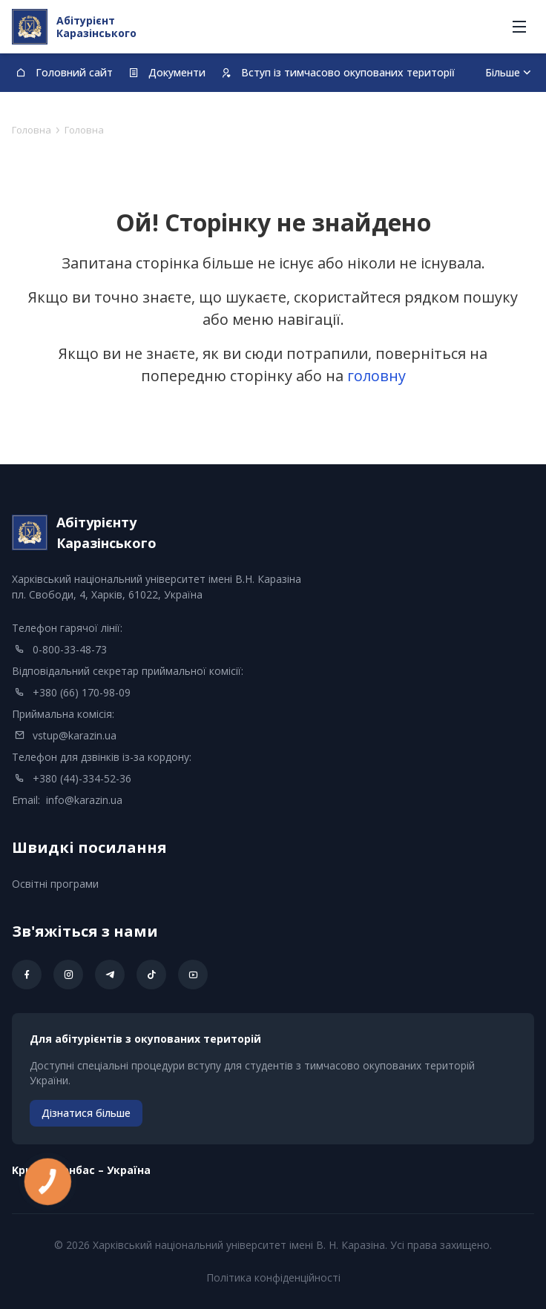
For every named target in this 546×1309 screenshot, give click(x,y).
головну (376, 376)
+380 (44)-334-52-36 (82, 778)
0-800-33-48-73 (70, 649)
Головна (31, 129)
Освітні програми (55, 884)
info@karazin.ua (84, 800)
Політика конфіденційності (273, 1277)
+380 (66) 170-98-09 (82, 692)
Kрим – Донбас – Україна (81, 1170)
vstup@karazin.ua (74, 735)
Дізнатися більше (86, 1113)
